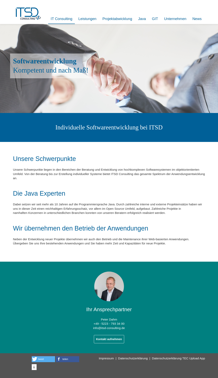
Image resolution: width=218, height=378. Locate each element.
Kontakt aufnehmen (109, 339)
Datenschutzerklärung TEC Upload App (178, 358)
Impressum (106, 358)
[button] (43, 359)
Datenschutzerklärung (133, 358)
